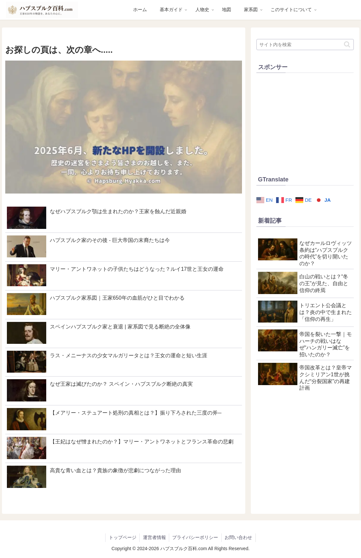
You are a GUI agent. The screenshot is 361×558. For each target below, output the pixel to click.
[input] (305, 44)
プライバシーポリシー (195, 537)
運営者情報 (154, 537)
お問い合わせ (239, 537)
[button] (347, 44)
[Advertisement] (305, 123)
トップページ (122, 537)
